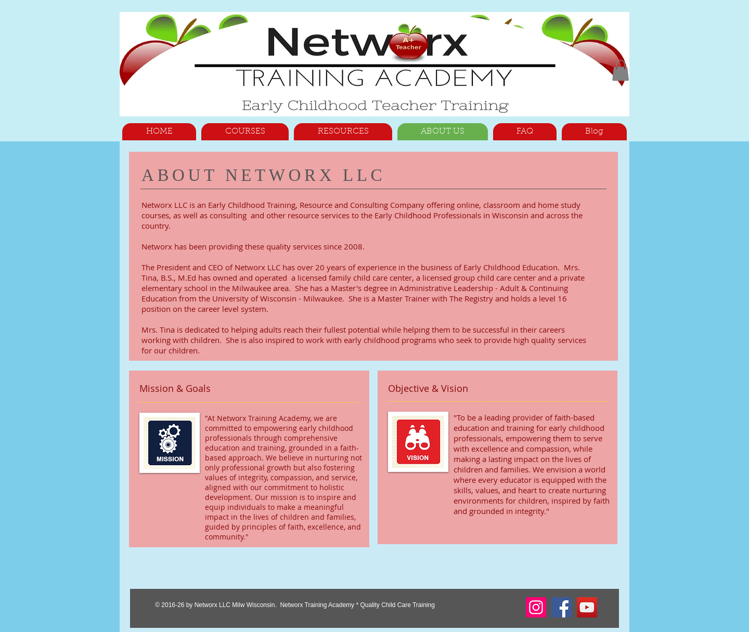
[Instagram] (536, 607)
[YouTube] (587, 607)
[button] (620, 70)
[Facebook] (561, 607)
